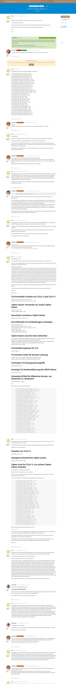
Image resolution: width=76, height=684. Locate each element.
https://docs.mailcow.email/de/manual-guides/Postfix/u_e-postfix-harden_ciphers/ (28, 46)
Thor (14, 124)
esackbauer (15, 136)
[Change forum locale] (56, 2)
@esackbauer (37, 591)
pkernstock (15, 71)
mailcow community (11, 1)
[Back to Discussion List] (1, 1)
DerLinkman (15, 605)
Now (62, 42)
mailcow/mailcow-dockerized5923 (19, 589)
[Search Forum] (46, 1)
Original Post (63, 22)
